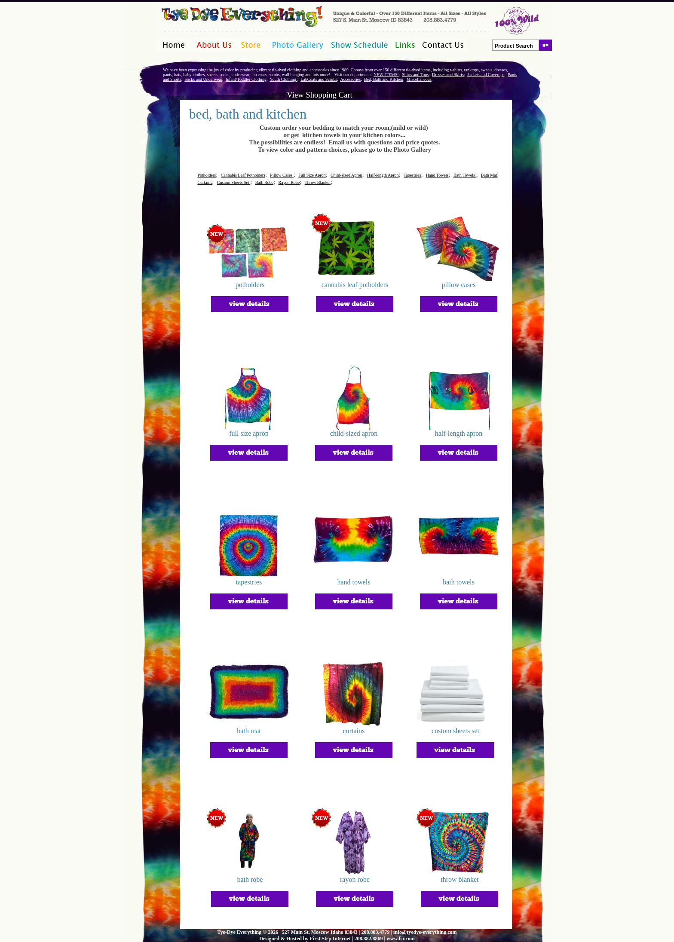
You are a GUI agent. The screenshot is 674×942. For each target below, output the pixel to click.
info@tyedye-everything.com (424, 932)
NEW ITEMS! (386, 74)
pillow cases (459, 284)
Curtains (204, 182)
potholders (250, 284)
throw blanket (459, 879)
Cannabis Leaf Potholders (243, 175)
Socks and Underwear (203, 79)
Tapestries (412, 175)
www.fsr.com (400, 939)
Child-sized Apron (346, 175)
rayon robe (355, 879)
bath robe (250, 879)
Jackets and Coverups (486, 74)
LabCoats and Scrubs (318, 79)
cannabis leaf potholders (355, 284)
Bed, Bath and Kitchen (383, 79)
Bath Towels (464, 175)
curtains (354, 730)
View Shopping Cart (319, 94)
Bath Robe (264, 182)
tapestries (249, 582)
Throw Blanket (318, 182)
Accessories (350, 79)
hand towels (354, 582)
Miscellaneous (419, 79)
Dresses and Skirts (448, 74)
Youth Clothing (283, 79)
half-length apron (459, 433)
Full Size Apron (311, 175)
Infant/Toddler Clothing (246, 79)
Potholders (206, 175)
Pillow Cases (281, 175)
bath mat (249, 730)
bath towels (458, 582)
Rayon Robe (289, 182)
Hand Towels (437, 175)
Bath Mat (489, 175)
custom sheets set (455, 730)
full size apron (249, 433)
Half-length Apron (383, 175)
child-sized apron (354, 433)
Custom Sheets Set (234, 182)
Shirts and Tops (415, 74)
